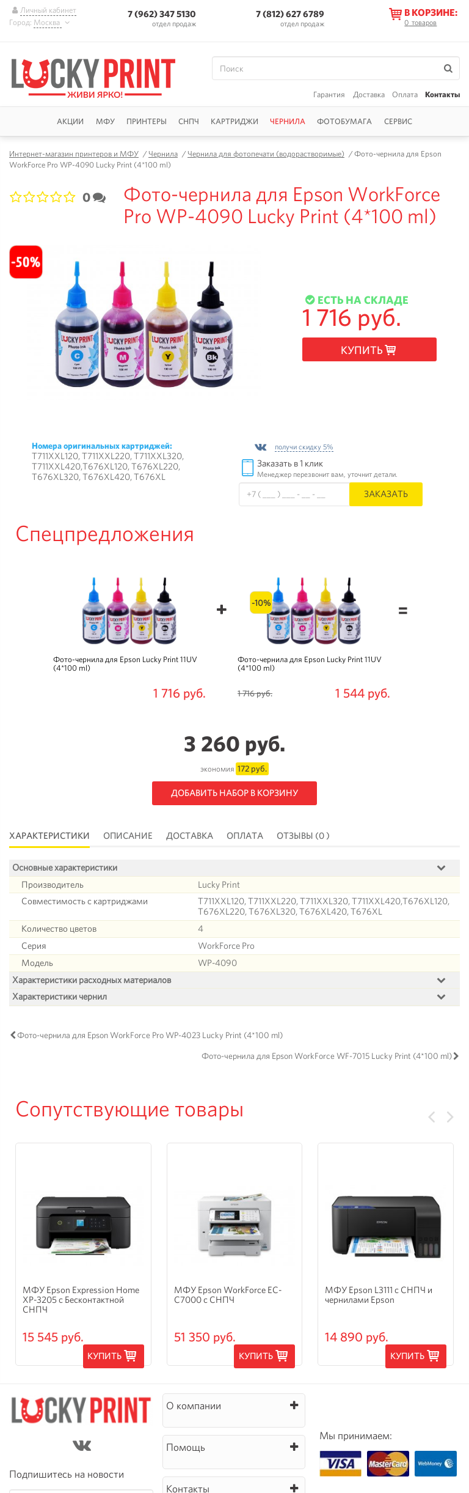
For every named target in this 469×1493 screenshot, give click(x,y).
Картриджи (234, 121)
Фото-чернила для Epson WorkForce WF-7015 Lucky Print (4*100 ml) (327, 1056)
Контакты (442, 94)
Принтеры (146, 121)
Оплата (405, 94)
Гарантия (329, 94)
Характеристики (49, 836)
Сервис (398, 121)
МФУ (105, 121)
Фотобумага (344, 121)
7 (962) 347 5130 (162, 14)
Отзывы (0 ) (303, 836)
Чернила (287, 121)
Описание (128, 836)
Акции (70, 121)
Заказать (386, 494)
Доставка (369, 94)
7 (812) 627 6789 (290, 14)
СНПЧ (188, 121)
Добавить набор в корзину (234, 793)
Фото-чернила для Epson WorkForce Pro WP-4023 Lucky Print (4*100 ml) (150, 1035)
